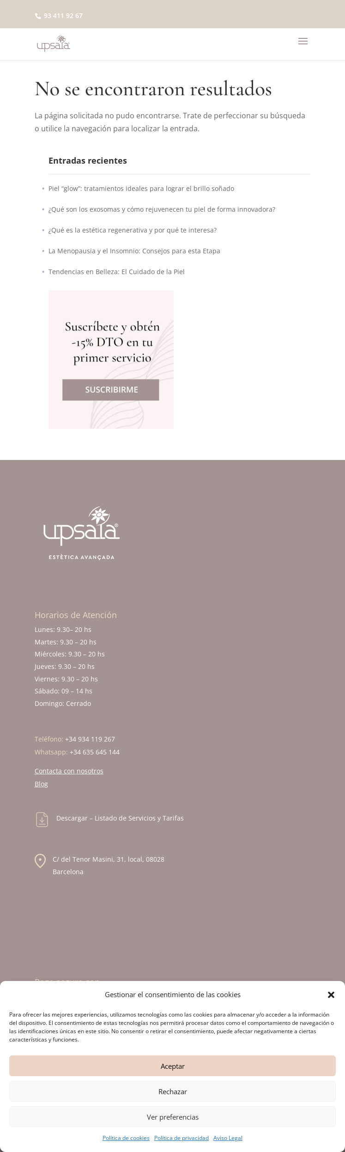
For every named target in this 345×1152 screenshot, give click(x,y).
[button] (331, 994)
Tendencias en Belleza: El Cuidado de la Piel (116, 271)
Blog (41, 783)
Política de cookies (126, 1138)
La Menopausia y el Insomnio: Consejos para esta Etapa (134, 250)
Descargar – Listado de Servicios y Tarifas (120, 818)
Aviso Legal (227, 1138)
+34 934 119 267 (90, 739)
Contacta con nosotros (69, 770)
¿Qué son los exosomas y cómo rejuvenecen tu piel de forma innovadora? (161, 209)
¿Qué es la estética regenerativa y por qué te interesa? (132, 230)
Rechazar (172, 1091)
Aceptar (173, 1066)
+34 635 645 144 (95, 752)
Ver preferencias (173, 1116)
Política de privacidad (181, 1138)
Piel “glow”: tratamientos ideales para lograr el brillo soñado (141, 188)
